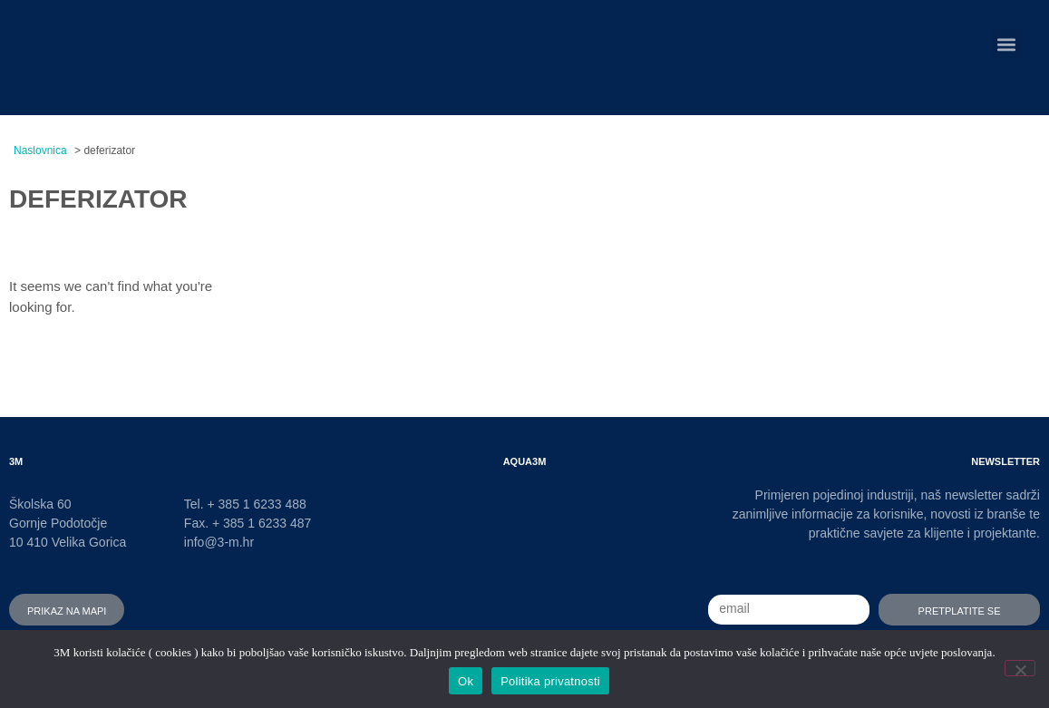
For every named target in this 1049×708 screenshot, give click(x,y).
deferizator (98, 195)
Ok (465, 681)
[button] (1007, 44)
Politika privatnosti (550, 681)
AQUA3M (525, 460)
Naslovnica (40, 150)
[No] (1020, 668)
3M (16, 460)
